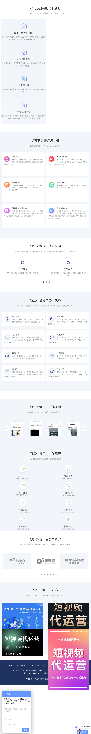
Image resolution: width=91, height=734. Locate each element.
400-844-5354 (75, 5)
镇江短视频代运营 (38, 709)
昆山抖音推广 (39, 723)
